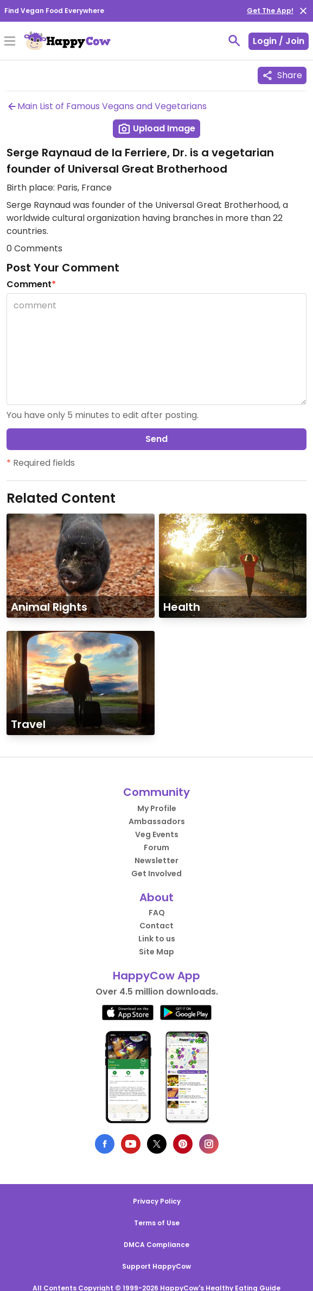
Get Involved (156, 873)
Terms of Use (157, 1222)
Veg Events (156, 834)
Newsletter (156, 860)
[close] (303, 11)
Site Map (156, 951)
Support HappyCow (156, 1266)
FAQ (157, 912)
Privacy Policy (157, 1201)
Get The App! (270, 10)
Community (156, 792)
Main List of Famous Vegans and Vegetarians (107, 106)
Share (282, 75)
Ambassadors (157, 821)
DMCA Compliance (156, 1244)
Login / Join (278, 41)
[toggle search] (234, 41)
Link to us (156, 938)
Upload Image (156, 128)
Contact (156, 925)
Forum (156, 847)
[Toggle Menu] (9, 41)
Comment (31, 284)
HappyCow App (156, 975)
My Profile (156, 808)
